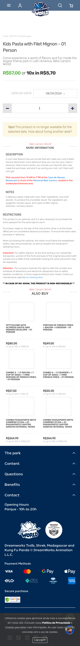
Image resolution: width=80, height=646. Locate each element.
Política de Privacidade (56, 622)
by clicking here (35, 277)
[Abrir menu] (9, 5)
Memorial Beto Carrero (45, 180)
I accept (40, 640)
